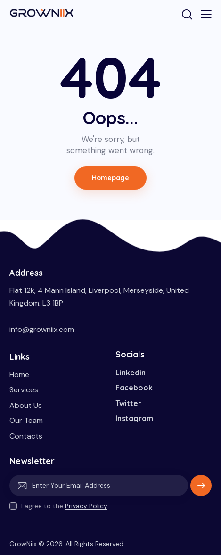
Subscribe (201, 489)
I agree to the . (65, 506)
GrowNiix (23, 543)
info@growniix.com (41, 329)
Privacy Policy (86, 506)
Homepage (111, 178)
